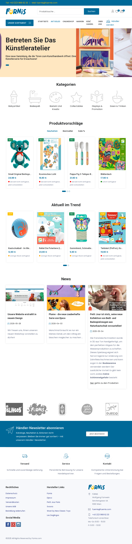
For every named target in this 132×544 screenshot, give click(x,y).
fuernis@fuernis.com (47, 2)
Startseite (43, 21)
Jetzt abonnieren (97, 434)
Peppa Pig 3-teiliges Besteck (83, 174)
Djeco (49, 497)
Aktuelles (55, 21)
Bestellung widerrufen (15, 511)
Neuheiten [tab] (52, 131)
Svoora (50, 506)
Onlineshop (68, 21)
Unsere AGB (11, 506)
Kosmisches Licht (47, 174)
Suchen (91, 11)
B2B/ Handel (89, 22)
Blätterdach (106, 174)
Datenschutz (11, 493)
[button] (64, 191)
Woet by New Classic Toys (58, 511)
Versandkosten (12, 502)
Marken (80, 21)
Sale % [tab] (81, 131)
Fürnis (49, 493)
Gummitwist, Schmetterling (82, 248)
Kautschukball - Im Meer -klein (22, 248)
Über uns (100, 22)
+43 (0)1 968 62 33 (19, 2)
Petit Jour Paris (53, 502)
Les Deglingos (53, 515)
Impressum (11, 497)
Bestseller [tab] (68, 131)
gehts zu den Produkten (104, 383)
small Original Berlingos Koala (22, 174)
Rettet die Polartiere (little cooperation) (58, 248)
